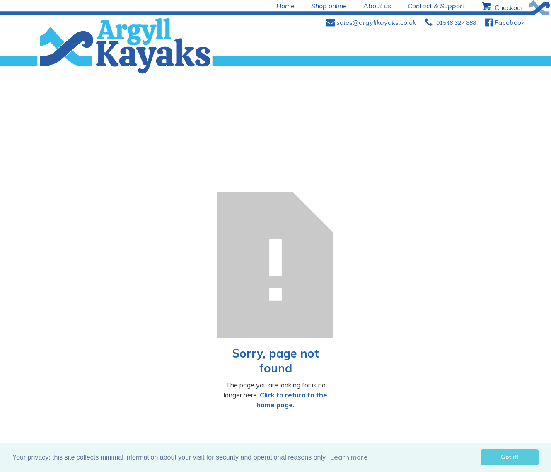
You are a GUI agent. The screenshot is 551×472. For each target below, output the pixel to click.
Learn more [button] (349, 457)
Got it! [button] (509, 457)
